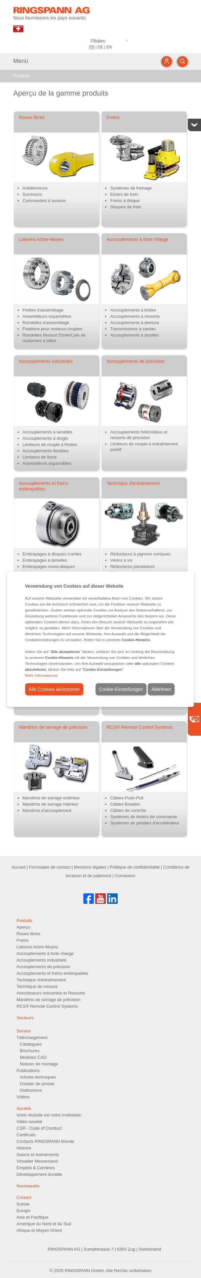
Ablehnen (161, 689)
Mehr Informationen (41, 675)
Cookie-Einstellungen (121, 689)
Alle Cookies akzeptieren (54, 689)
